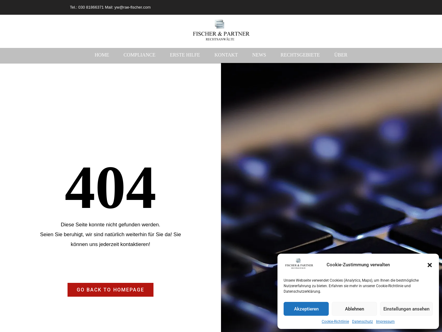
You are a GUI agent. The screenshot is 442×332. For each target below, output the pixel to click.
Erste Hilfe (185, 54)
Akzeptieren (306, 309)
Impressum (385, 321)
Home (102, 54)
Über (340, 54)
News (259, 54)
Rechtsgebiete (300, 54)
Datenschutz (362, 321)
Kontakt (226, 54)
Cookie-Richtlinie (335, 321)
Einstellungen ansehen (406, 309)
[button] (430, 265)
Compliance (139, 54)
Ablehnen (354, 309)
